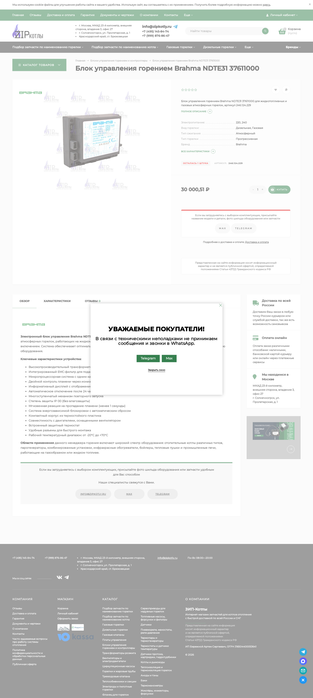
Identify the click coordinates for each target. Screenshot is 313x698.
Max (169, 358)
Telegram (148, 358)
